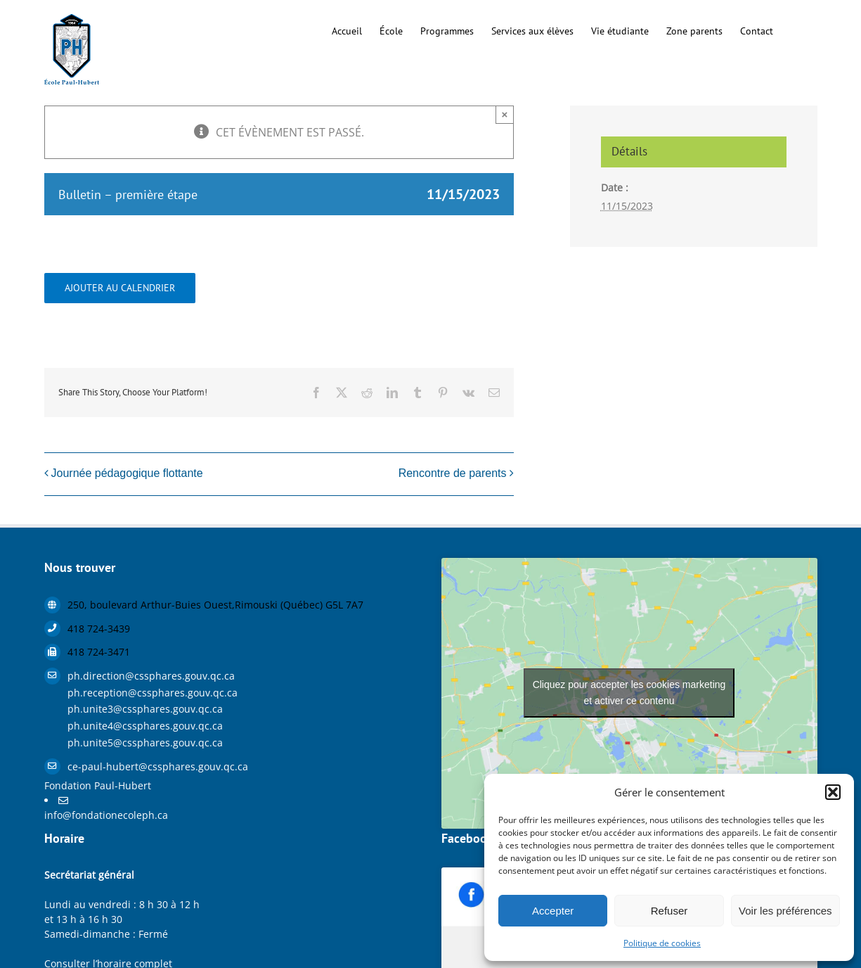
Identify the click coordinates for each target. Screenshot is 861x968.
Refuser (669, 911)
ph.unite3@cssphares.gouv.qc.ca (145, 708)
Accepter (553, 911)
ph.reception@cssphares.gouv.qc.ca (152, 692)
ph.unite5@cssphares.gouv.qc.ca (145, 742)
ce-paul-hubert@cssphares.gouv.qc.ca (157, 766)
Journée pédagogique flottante (127, 473)
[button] (833, 792)
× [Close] (505, 114)
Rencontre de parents (453, 473)
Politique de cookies (662, 943)
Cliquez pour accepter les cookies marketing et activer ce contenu (629, 692)
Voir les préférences (785, 911)
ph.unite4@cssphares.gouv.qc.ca (145, 725)
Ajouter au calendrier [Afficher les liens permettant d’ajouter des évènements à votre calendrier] (120, 288)
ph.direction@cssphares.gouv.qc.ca (151, 675)
